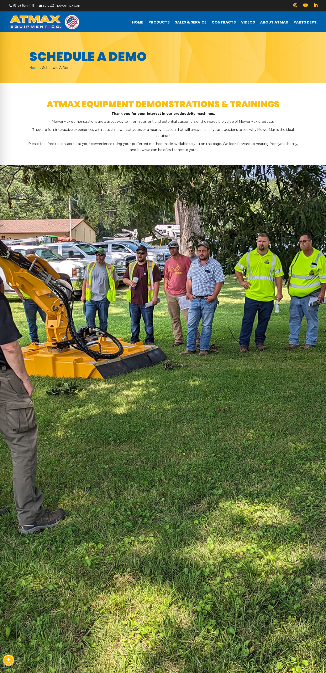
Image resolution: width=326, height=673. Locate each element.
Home (34, 68)
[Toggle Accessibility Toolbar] (8, 660)
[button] (21, 6)
